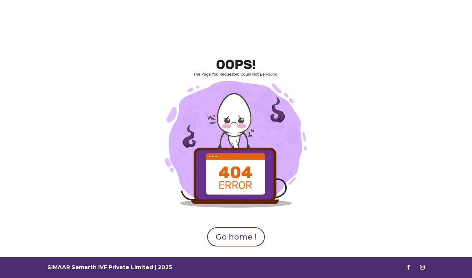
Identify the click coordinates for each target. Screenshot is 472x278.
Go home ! (236, 236)
